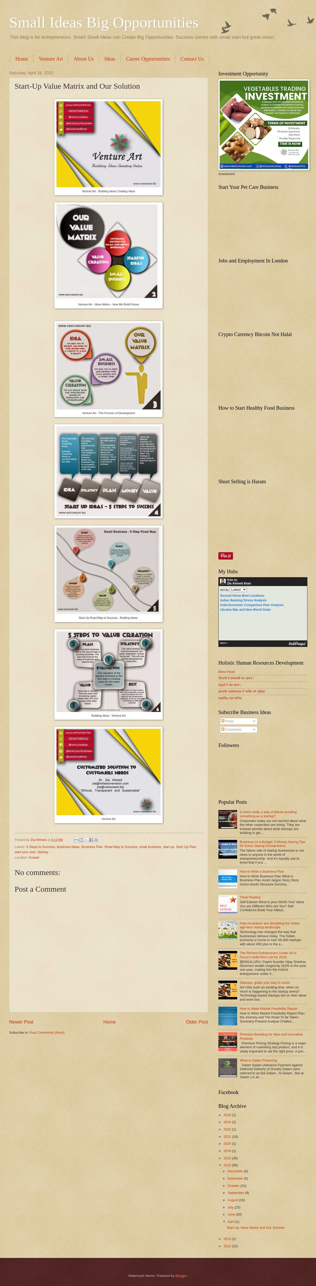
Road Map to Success (121, 847)
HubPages (297, 644)
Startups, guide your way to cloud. (265, 983)
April (231, 1222)
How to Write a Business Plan (262, 871)
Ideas (109, 59)
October (233, 1186)
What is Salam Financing (258, 1060)
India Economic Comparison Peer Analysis (252, 605)
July (230, 1207)
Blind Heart (226, 672)
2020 (228, 1144)
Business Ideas (68, 847)
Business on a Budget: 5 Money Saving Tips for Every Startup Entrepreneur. (272, 844)
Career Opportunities (148, 59)
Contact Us (192, 59)
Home (21, 59)
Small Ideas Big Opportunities (104, 22)
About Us (84, 59)
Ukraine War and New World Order (245, 609)
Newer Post (21, 1022)
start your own (25, 852)
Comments (231, 729)
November (235, 1178)
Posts (227, 721)
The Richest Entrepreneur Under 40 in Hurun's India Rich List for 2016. (268, 955)
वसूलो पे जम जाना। (230, 685)
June (231, 1214)
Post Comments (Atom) (47, 1032)
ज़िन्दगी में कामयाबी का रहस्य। (236, 678)
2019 (228, 1151)
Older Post (197, 1022)
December (235, 1171)
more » (224, 643)
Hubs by (235, 581)
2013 (228, 1239)
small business (150, 847)
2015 (228, 1165)
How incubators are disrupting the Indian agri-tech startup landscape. (270, 925)
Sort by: (224, 590)
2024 (228, 1122)
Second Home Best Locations (242, 595)
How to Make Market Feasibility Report (268, 1009)
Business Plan (92, 847)
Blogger (181, 1276)
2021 (228, 1137)
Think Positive (250, 897)
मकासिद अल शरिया (230, 698)
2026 (228, 1115)
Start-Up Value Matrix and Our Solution (256, 1228)
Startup (42, 852)
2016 (228, 1158)
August (233, 1200)
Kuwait (34, 857)
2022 (228, 1129)
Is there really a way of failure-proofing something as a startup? (268, 814)
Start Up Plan (186, 847)
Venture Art (51, 59)
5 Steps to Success (40, 847)
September (236, 1193)
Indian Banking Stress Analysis (243, 600)
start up (168, 847)
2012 (228, 1246)
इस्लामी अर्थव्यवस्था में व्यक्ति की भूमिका (241, 691)
